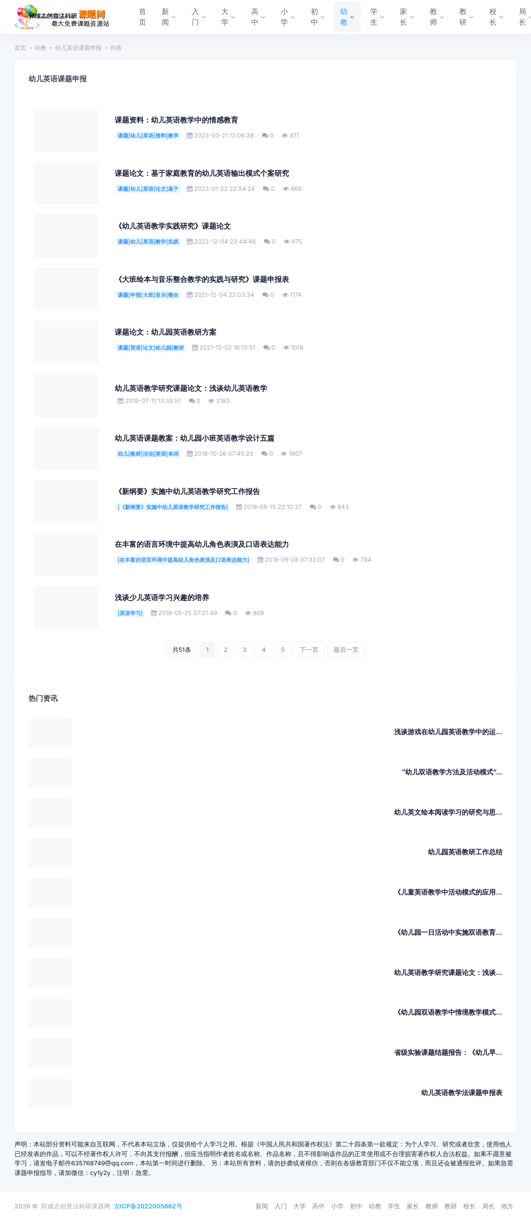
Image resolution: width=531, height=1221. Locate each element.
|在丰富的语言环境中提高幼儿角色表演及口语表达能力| (183, 559)
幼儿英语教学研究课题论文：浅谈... (448, 972)
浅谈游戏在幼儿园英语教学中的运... (448, 731)
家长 (413, 1206)
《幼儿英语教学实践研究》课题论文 (173, 226)
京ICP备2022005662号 (148, 1206)
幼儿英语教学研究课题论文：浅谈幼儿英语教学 (191, 388)
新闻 (262, 1206)
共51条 (181, 649)
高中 (318, 1206)
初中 (356, 1206)
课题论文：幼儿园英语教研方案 (165, 332)
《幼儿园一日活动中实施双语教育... (448, 932)
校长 (469, 1206)
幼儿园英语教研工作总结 (465, 852)
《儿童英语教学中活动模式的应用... (448, 892)
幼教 (40, 47)
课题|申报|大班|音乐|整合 (148, 295)
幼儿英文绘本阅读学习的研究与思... (448, 812)
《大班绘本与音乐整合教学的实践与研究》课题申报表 (202, 279)
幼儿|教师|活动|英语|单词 (148, 453)
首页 (20, 47)
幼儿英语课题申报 (78, 47)
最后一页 (346, 649)
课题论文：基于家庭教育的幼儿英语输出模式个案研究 (202, 173)
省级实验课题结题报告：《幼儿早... (448, 1052)
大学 (299, 1206)
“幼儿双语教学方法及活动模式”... (452, 772)
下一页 (309, 649)
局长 (488, 1206)
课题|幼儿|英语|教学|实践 (148, 241)
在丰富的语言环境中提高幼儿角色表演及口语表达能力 (202, 544)
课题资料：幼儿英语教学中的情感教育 (176, 120)
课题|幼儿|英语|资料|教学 (148, 135)
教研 (450, 1206)
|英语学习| (130, 613)
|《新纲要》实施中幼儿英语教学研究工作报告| (173, 507)
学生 (394, 1206)
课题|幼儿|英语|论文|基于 (148, 188)
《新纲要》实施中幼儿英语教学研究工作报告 (187, 491)
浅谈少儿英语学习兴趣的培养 (162, 597)
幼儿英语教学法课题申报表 (461, 1092)
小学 (337, 1206)
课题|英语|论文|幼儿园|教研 (151, 347)
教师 (431, 1206)
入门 (280, 1206)
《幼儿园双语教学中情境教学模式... (448, 1012)
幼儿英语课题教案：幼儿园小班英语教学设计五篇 (194, 438)
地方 (507, 1206)
